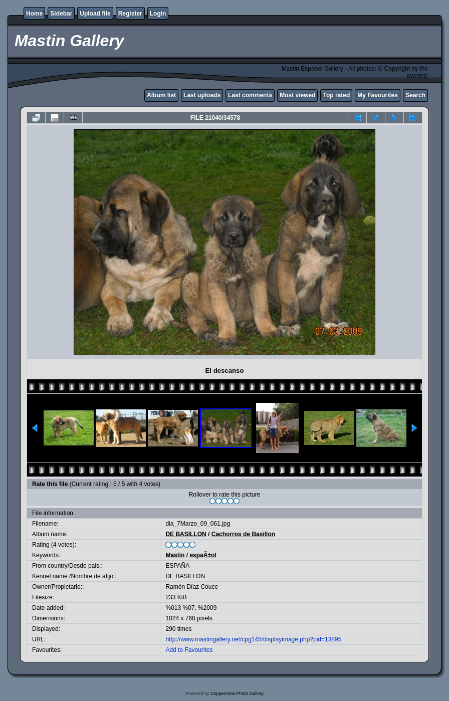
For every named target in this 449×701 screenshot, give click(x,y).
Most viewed (297, 95)
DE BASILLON (185, 534)
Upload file (95, 13)
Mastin (174, 555)
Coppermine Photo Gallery (237, 693)
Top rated (336, 95)
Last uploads (201, 95)
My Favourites (377, 95)
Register (130, 13)
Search (415, 95)
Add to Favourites (188, 649)
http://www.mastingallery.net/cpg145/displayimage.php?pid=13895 (253, 639)
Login (158, 13)
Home (34, 13)
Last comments (250, 95)
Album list (161, 95)
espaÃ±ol (202, 555)
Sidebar (61, 13)
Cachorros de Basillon (243, 534)
